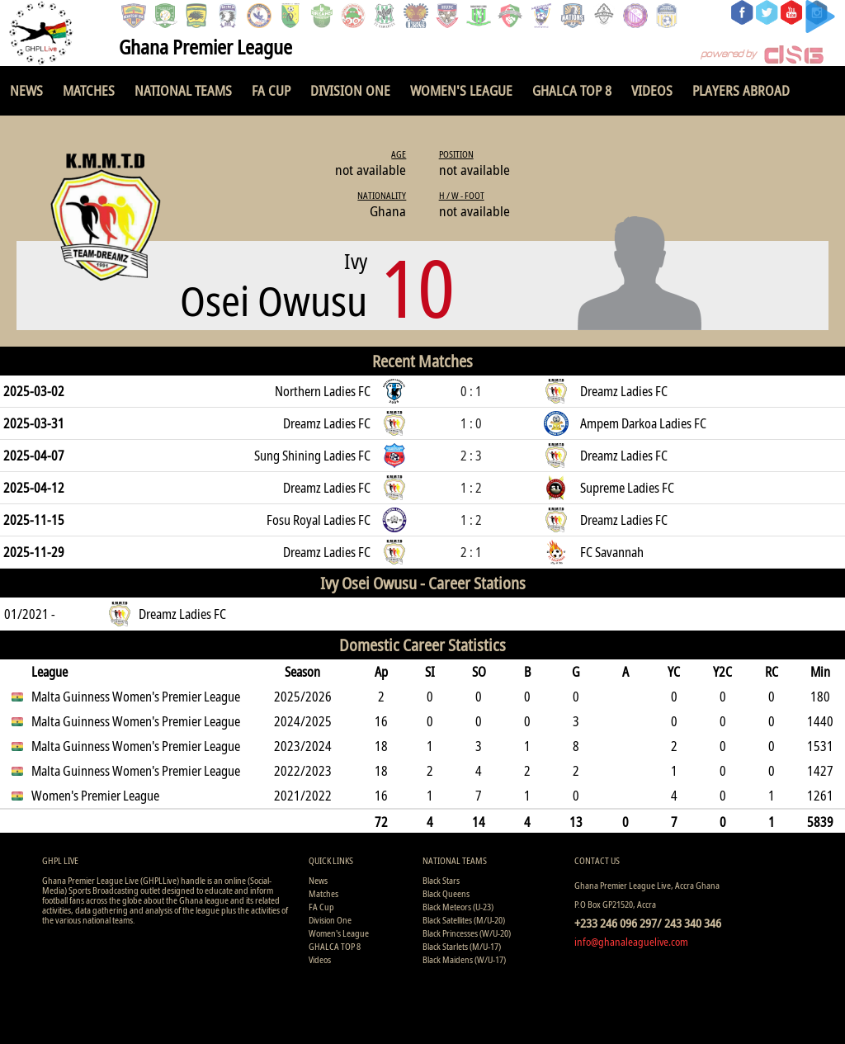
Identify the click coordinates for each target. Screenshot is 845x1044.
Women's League (461, 90)
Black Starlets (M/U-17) (461, 946)
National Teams (183, 90)
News (26, 90)
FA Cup (271, 90)
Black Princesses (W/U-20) (466, 933)
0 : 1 (471, 391)
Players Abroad (741, 90)
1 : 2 (471, 488)
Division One (350, 90)
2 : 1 (471, 552)
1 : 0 (471, 423)
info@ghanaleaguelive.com (631, 941)
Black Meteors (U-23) (457, 906)
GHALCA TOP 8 (571, 90)
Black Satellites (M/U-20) (463, 920)
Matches (89, 90)
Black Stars (441, 880)
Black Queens (446, 893)
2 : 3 (471, 455)
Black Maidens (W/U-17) (464, 959)
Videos (652, 90)
